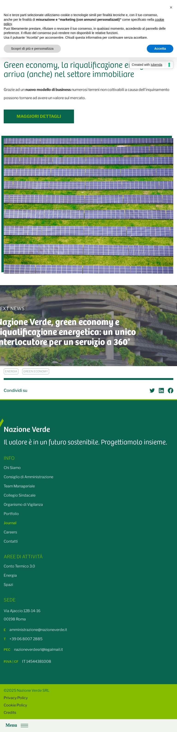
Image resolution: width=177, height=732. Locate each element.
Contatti (11, 541)
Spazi (8, 584)
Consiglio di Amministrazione (28, 477)
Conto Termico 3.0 (19, 566)
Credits (10, 712)
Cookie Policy (15, 705)
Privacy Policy (16, 698)
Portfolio (11, 514)
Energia (10, 575)
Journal (10, 523)
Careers (10, 532)
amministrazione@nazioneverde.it (35, 630)
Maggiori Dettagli (39, 116)
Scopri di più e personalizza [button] (32, 48)
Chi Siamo (12, 468)
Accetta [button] (160, 48)
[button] (171, 7)
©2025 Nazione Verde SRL (27, 690)
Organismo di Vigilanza (23, 504)
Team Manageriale (19, 486)
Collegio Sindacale (19, 495)
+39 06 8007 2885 (23, 639)
